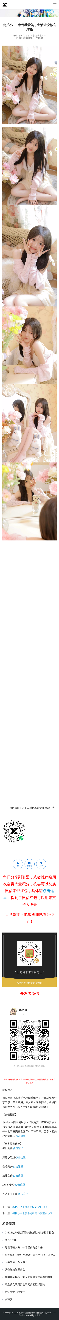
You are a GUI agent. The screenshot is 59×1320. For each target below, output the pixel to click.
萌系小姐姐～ (12, 1240)
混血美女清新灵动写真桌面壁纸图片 (25, 1284)
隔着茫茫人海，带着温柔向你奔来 (24, 1247)
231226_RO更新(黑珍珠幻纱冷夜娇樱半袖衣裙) (31, 1232)
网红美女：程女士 (15, 1292)
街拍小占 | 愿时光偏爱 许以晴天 (30, 1207)
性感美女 (20, 35)
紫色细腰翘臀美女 (15, 1269)
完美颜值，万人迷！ (16, 1262)
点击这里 (21, 1135)
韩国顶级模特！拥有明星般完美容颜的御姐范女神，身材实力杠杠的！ (31, 1277)
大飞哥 (37, 1315)
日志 (33, 35)
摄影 (27, 35)
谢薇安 (8, 1299)
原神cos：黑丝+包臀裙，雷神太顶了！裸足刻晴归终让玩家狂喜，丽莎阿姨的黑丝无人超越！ (31, 1255)
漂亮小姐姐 (40, 35)
